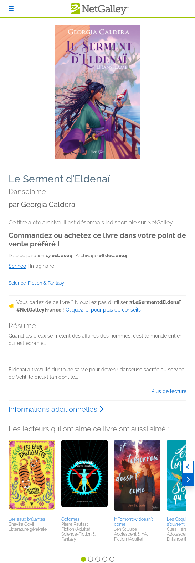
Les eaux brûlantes (27, 519)
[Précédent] (188, 467)
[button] (32, 477)
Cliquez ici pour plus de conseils (103, 310)
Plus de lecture (168, 391)
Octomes (70, 519)
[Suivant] (188, 479)
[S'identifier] (11, 8)
